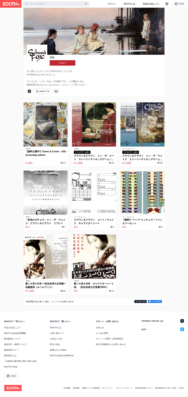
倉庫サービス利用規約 (91, 390)
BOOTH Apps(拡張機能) (15, 335)
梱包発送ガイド (11, 352)
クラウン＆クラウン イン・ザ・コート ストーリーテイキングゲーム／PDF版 (93, 159)
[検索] (86, 4)
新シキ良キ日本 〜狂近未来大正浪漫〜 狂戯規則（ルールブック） (44, 288)
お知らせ (100, 330)
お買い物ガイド (57, 335)
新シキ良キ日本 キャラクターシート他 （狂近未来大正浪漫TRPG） (93, 288)
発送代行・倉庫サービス (15, 346)
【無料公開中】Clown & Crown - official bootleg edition (45, 154)
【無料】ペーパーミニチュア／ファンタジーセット (142, 223)
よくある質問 (102, 335)
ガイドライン (107, 390)
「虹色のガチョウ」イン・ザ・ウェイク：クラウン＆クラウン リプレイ (45, 223)
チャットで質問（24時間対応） (110, 341)
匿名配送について (12, 341)
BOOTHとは (129, 4)
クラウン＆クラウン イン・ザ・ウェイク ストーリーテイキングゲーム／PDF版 (142, 159)
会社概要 (66, 390)
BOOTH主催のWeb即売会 (62, 358)
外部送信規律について (144, 390)
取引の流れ (55, 346)
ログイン (112, 4)
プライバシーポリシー (124, 390)
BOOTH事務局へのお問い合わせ (111, 346)
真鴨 (52, 57)
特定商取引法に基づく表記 (165, 390)
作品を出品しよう (151, 4)
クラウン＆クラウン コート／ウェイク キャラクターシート (93, 223)
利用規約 (76, 390)
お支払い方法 (56, 341)
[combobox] (56, 3)
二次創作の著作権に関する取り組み (20, 363)
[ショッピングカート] (167, 4)
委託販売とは (10, 358)
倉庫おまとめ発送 (58, 352)
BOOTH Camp (10, 369)
